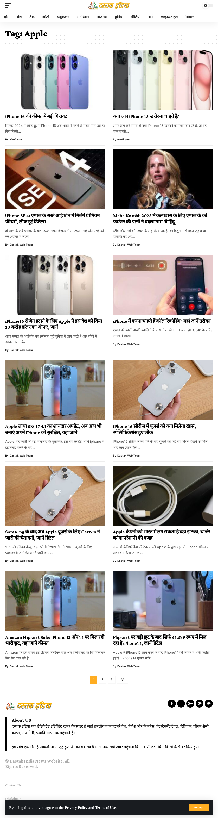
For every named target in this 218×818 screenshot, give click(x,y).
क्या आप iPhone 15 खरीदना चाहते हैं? (146, 116)
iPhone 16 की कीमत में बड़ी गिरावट (36, 116)
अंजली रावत (16, 139)
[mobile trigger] (9, 5)
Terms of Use (108, 807)
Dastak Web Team (21, 244)
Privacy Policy (77, 807)
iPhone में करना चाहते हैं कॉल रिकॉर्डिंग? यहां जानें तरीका (161, 321)
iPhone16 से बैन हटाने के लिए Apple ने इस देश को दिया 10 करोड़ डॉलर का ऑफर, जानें (53, 324)
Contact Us (13, 786)
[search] (194, 5)
